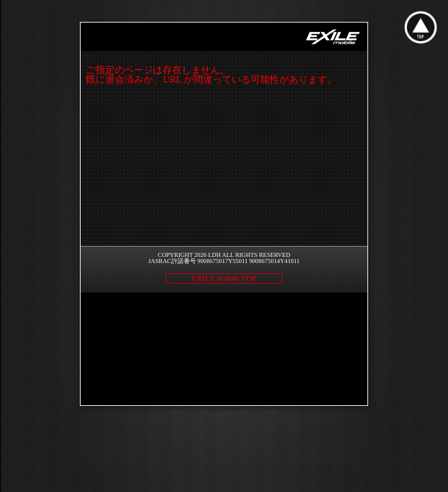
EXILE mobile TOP (223, 278)
